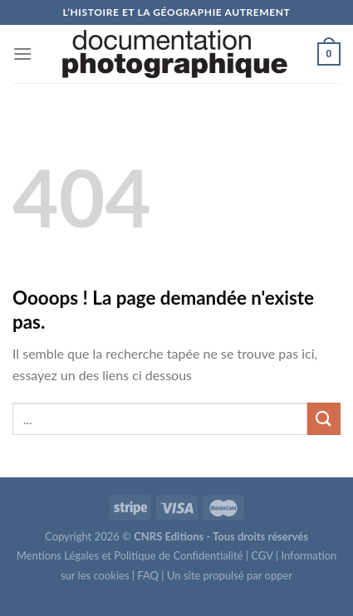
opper (279, 575)
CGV (261, 555)
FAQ (148, 575)
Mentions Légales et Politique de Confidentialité (130, 555)
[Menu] (22, 53)
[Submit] (324, 419)
